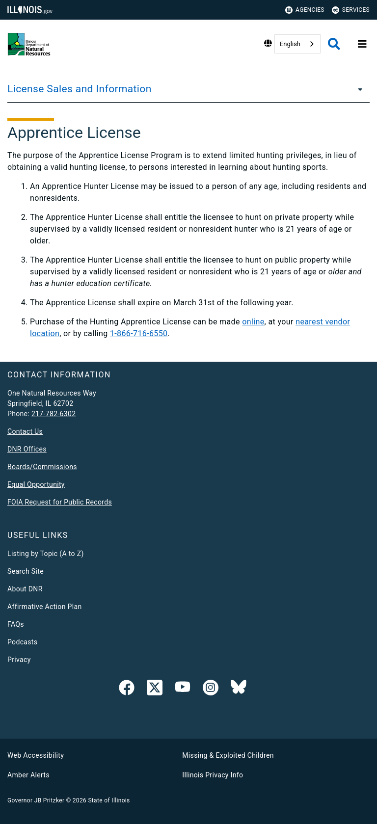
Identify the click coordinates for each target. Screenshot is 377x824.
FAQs (15, 624)
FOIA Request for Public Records (59, 502)
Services (351, 10)
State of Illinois (109, 800)
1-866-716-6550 (139, 333)
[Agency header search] (334, 44)
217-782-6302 (53, 414)
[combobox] (297, 43)
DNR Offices (27, 449)
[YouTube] (182, 689)
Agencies (304, 10)
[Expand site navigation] (362, 44)
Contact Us (25, 431)
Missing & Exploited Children (227, 755)
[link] (127, 689)
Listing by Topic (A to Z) (45, 554)
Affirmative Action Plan (44, 607)
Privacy (19, 660)
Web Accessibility (35, 755)
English (290, 44)
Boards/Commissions (42, 467)
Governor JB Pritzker (35, 800)
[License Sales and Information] (357, 89)
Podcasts (22, 642)
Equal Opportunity (36, 484)
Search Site (25, 571)
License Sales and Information (79, 89)
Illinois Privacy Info (212, 775)
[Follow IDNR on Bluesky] (238, 689)
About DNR (25, 589)
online (253, 321)
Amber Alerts (28, 775)
